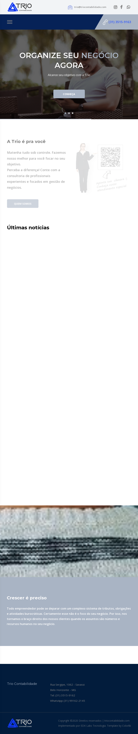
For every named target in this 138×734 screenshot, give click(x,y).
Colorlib (126, 725)
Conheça (69, 94)
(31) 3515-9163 (117, 22)
